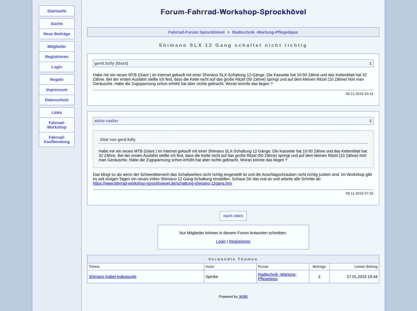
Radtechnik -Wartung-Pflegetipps (265, 32)
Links (57, 112)
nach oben (233, 216)
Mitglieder (56, 46)
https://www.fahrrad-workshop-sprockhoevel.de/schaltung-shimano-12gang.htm (162, 183)
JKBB (243, 296)
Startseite (56, 11)
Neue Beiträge (56, 34)
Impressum (56, 90)
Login (221, 241)
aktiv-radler (106, 121)
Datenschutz (57, 100)
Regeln (56, 79)
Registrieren (240, 241)
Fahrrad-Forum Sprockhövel (196, 32)
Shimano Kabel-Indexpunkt (112, 276)
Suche (57, 23)
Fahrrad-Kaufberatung (57, 139)
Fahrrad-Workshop (56, 125)
